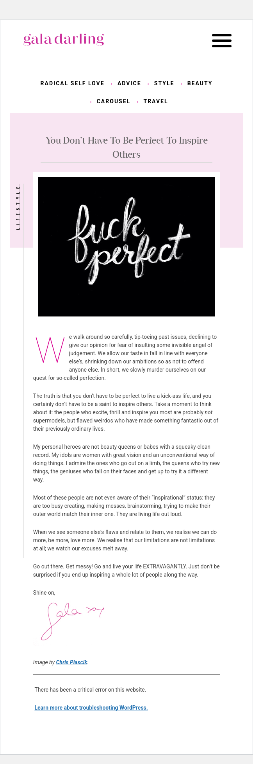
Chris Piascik (71, 662)
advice (129, 83)
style (164, 83)
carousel (114, 101)
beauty (200, 83)
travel (155, 101)
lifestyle (17, 207)
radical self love (73, 83)
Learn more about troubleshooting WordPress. (91, 708)
